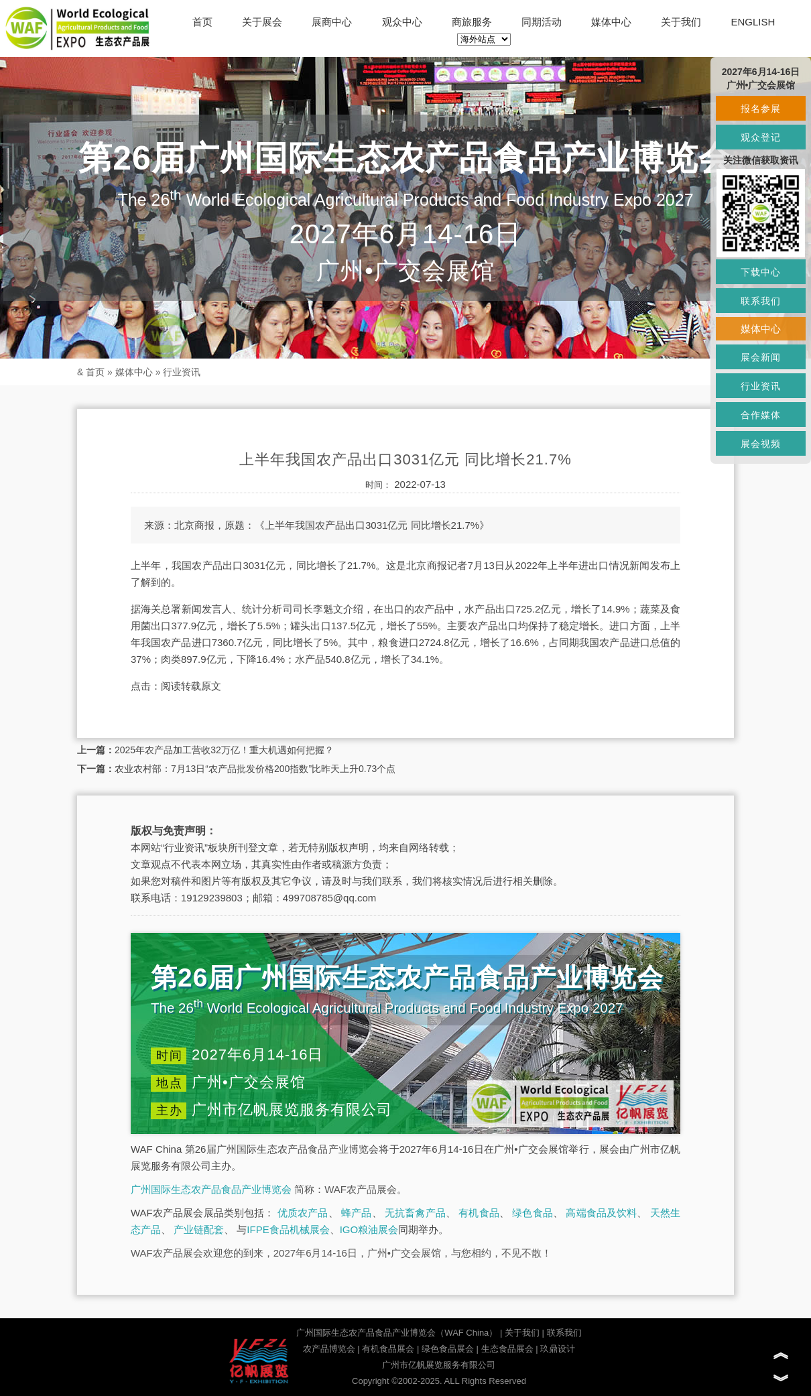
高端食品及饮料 (601, 1212)
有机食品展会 (388, 1349)
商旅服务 (472, 21)
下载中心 (761, 272)
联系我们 (564, 1333)
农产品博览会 (329, 1349)
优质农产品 (302, 1212)
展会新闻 (761, 357)
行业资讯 (181, 372)
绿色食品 (532, 1212)
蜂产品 (356, 1212)
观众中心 (402, 21)
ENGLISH (753, 21)
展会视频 (761, 443)
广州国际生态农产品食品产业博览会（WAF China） (396, 1333)
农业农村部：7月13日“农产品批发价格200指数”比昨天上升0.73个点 (255, 768)
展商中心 (332, 21)
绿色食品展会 (448, 1349)
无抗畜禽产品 (415, 1212)
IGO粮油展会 (369, 1229)
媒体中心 (611, 21)
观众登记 (761, 137)
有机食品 (478, 1212)
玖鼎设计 (557, 1349)
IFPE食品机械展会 (288, 1229)
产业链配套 (199, 1229)
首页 (202, 21)
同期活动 (541, 21)
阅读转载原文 (191, 686)
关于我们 (681, 21)
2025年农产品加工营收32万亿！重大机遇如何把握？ (224, 750)
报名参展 (761, 108)
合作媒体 (761, 414)
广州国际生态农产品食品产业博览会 (211, 1189)
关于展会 (262, 21)
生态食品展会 (507, 1349)
